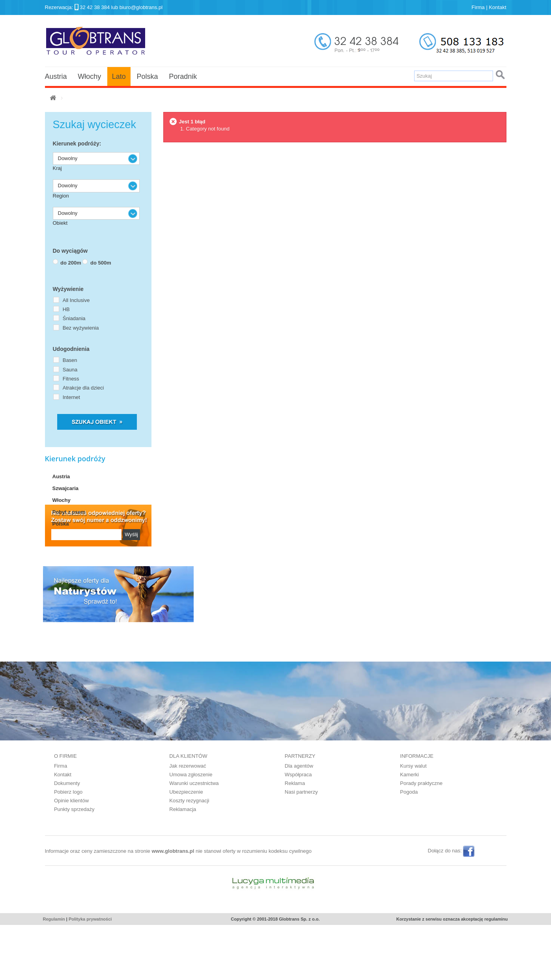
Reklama (295, 820)
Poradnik (183, 76)
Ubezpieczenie (186, 829)
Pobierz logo (68, 829)
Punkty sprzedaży (74, 846)
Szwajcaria (65, 488)
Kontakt (497, 7)
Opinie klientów (71, 838)
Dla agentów (299, 803)
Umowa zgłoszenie (190, 812)
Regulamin (54, 956)
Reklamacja (182, 846)
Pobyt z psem (69, 512)
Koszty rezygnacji (189, 838)
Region (61, 196)
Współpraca (298, 812)
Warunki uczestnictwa (194, 820)
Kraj (57, 168)
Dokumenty (67, 820)
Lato (119, 76)
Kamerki (409, 812)
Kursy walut (413, 803)
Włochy (89, 76)
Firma (478, 7)
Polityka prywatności (90, 956)
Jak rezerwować (187, 803)
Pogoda (409, 829)
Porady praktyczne (421, 820)
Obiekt (60, 223)
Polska (147, 76)
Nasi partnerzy (301, 829)
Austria (56, 76)
